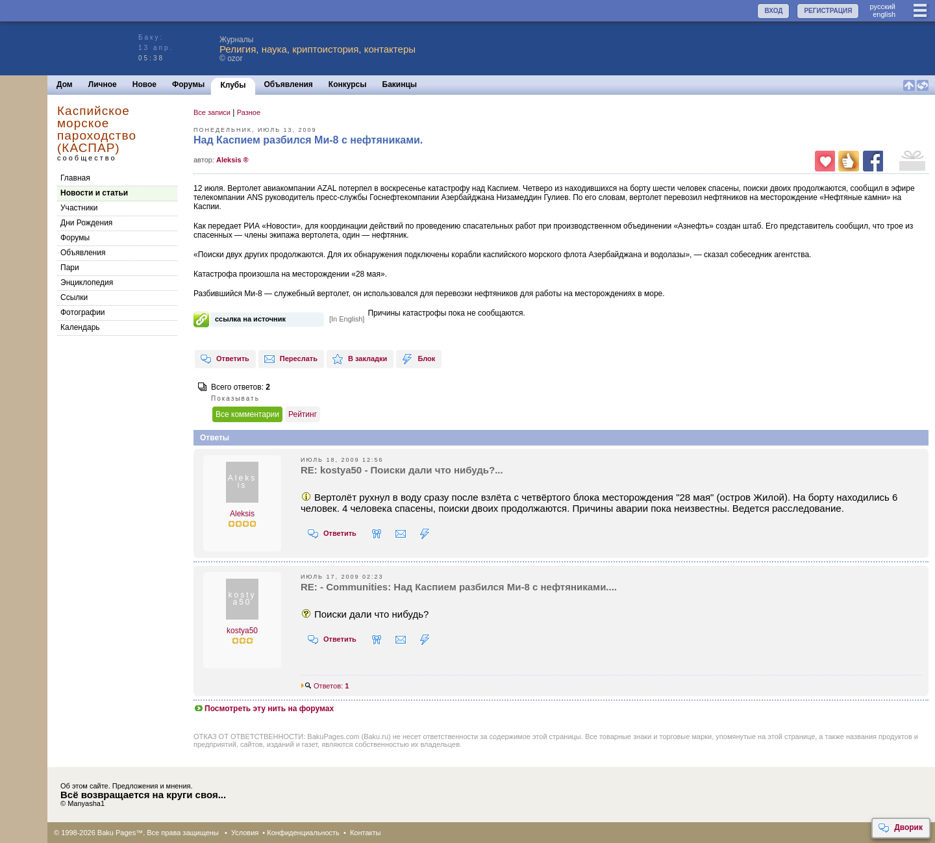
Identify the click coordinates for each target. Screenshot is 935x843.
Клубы (232, 85)
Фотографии (82, 312)
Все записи (212, 112)
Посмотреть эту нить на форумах (263, 708)
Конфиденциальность (303, 833)
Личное (102, 84)
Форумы (188, 84)
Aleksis (242, 513)
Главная (75, 177)
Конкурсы (348, 84)
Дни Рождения (86, 222)
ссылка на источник (250, 319)
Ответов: (325, 686)
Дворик (900, 828)
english (884, 14)
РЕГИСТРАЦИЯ (828, 10)
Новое (144, 84)
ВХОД (773, 10)
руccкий (882, 6)
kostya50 (242, 630)
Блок (418, 359)
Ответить (224, 359)
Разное (248, 112)
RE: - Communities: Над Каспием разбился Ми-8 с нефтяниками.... (459, 586)
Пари (69, 267)
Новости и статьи (94, 192)
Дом (64, 84)
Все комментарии (247, 414)
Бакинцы (400, 84)
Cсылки (74, 297)
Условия (244, 833)
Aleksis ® (232, 160)
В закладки (359, 359)
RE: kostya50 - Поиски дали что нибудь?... (402, 469)
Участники (78, 207)
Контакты (365, 833)
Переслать (291, 359)
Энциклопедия (86, 282)
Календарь (80, 327)
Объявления (288, 84)
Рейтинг (302, 414)
